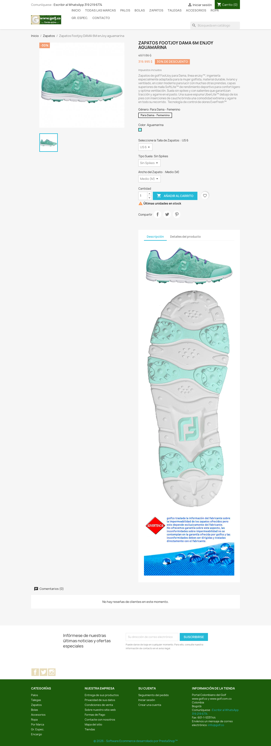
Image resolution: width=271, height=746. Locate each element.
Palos (125, 10)
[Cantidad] (142, 196)
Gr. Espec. (80, 18)
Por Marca (37, 724)
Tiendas (90, 729)
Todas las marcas (100, 10)
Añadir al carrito (175, 195)
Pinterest (176, 214)
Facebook (35, 672)
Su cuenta (147, 688)
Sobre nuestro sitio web (100, 710)
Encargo (36, 734)
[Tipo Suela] (149, 162)
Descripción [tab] (155, 237)
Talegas (175, 10)
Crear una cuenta (149, 705)
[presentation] (157, 660)
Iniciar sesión (146, 700)
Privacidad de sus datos (100, 700)
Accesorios (196, 10)
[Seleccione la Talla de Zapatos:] (145, 147)
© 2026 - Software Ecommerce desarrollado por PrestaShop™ (136, 741)
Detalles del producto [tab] (185, 237)
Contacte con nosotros (100, 719)
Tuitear (167, 214)
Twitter (43, 672)
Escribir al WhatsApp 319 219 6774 (78, 5)
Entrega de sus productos (102, 695)
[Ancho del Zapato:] (149, 178)
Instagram (52, 672)
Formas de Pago (95, 714)
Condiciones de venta (99, 705)
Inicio (76, 10)
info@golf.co (216, 725)
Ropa (215, 10)
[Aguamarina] (140, 130)
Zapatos (156, 10)
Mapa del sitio (93, 724)
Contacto (101, 18)
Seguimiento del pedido (153, 695)
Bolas (140, 10)
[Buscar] (215, 25)
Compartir (157, 214)
